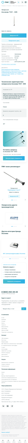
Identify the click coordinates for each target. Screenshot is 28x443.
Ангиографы (4, 349)
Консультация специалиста (14, 158)
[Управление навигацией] (26, 2)
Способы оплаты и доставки (8, 64)
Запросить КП (14, 35)
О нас (2, 317)
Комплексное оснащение (7, 362)
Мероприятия (4, 326)
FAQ (2, 374)
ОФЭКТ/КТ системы (6, 350)
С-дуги (3, 347)
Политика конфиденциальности (9, 377)
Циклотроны (4, 354)
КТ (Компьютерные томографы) (9, 345)
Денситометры (5, 356)
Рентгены (3, 340)
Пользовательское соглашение (9, 379)
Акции (3, 372)
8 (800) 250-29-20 (9, 292)
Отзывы (3, 321)
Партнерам (4, 328)
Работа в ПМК (4, 330)
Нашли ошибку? (5, 432)
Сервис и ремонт (5, 364)
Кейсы (3, 323)
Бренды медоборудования (7, 375)
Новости (3, 324)
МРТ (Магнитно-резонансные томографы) (11, 343)
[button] (25, 200)
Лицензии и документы (7, 332)
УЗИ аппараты (4, 338)
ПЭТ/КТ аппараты (5, 352)
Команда (3, 319)
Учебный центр (5, 366)
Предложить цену (14, 40)
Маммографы (4, 341)
